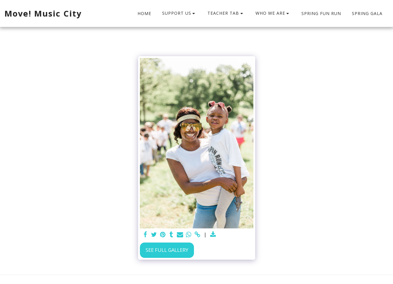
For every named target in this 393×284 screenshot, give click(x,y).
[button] (179, 13)
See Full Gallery (167, 249)
